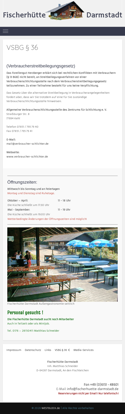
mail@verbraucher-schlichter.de (27, 143)
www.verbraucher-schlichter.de (27, 156)
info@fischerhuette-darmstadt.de (93, 389)
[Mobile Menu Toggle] (5, 31)
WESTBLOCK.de (51, 408)
